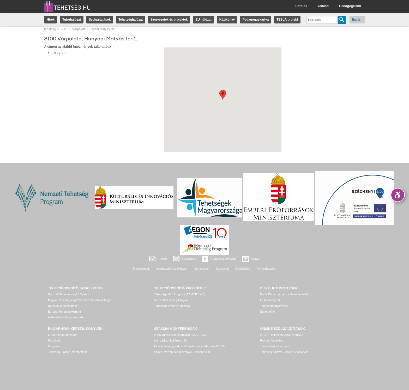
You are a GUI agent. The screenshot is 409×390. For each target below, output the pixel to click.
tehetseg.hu (52, 29)
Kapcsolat (222, 268)
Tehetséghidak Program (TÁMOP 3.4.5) (179, 294)
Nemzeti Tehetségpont (62, 305)
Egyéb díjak (267, 311)
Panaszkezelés (266, 268)
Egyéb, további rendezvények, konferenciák (182, 352)
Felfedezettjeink (270, 300)
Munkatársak (141, 268)
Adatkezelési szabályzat (171, 268)
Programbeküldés (271, 340)
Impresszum (201, 268)
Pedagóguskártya (256, 19)
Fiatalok (301, 6)
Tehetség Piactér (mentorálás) (67, 352)
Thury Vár (59, 53)
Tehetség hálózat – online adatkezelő (284, 352)
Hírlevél (162, 258)
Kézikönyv (227, 19)
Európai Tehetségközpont (64, 311)
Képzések (54, 340)
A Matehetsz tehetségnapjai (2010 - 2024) (181, 334)
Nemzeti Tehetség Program (171, 300)
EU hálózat (203, 19)
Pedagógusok (350, 6)
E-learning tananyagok (62, 334)
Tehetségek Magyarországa (172, 305)
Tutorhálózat (71, 19)
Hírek (51, 19)
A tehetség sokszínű (223, 258)
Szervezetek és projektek (169, 19)
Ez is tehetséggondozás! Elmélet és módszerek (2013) (189, 346)
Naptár (255, 258)
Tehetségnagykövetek (274, 305)
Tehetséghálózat (130, 19)
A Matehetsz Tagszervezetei (66, 317)
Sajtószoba (189, 258)
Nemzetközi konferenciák (170, 340)
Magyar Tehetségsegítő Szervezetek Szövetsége (79, 300)
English (357, 19)
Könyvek (53, 346)
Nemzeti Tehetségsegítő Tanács (68, 294)
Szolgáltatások (100, 19)
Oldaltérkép (242, 268)
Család (323, 6)
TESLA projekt (287, 19)
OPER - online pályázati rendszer (281, 334)
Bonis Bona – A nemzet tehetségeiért (284, 294)
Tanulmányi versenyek (274, 346)
